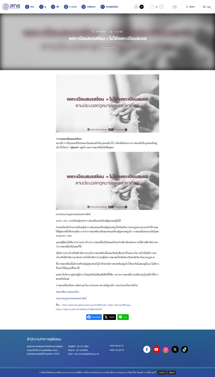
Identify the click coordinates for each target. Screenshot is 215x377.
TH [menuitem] (174, 6)
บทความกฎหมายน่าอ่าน (108, 48)
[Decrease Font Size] (152, 7)
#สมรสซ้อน (61, 291)
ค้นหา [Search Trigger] (190, 7)
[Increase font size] (161, 7)
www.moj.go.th (117, 350)
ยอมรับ (162, 372)
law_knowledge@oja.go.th (86, 354)
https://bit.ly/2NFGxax (119, 304)
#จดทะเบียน (73, 291)
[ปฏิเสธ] (211, 372)
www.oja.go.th (116, 346)
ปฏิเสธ (171, 372)
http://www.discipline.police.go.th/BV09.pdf (84, 304)
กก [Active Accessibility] (136, 6)
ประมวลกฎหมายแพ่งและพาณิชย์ (71, 298)
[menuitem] (175, 7)
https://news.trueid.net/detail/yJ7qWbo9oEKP (79, 309)
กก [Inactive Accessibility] (141, 6)
